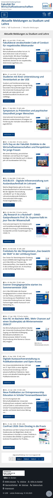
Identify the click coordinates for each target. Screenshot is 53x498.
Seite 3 (33, 459)
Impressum (8, 488)
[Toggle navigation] (4, 14)
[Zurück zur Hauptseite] (47, 6)
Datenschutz (36, 485)
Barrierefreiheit (10, 485)
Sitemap (23, 485)
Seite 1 (19, 459)
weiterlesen (9, 67)
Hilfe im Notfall (35, 482)
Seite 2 (26, 459)
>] (42, 459)
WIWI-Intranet (9, 482)
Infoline (22, 482)
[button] (49, 14)
